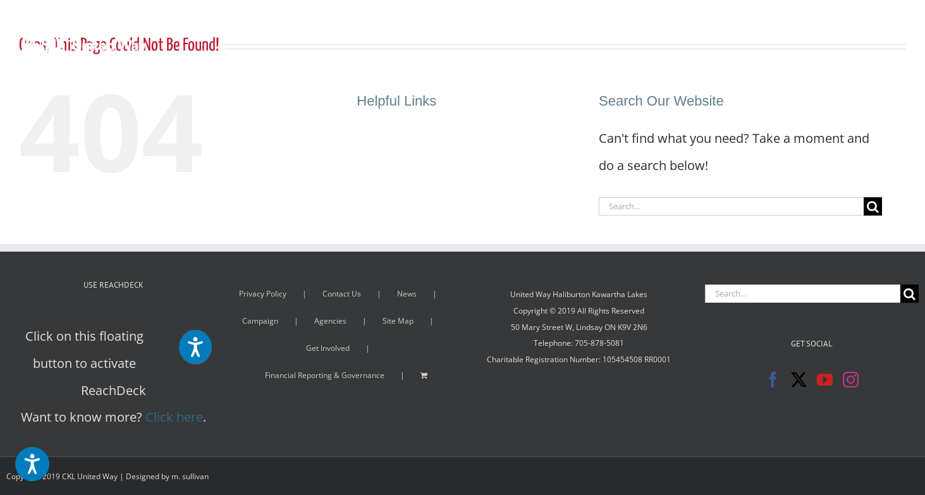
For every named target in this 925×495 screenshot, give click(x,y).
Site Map (398, 320)
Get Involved (328, 348)
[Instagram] (851, 380)
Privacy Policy (262, 293)
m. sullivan (190, 476)
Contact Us (341, 293)
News (407, 293)
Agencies (330, 320)
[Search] (873, 206)
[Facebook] (773, 380)
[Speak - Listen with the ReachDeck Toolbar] (32, 464)
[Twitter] (799, 380)
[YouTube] (825, 380)
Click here (174, 416)
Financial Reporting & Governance (324, 375)
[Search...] (731, 206)
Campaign (260, 320)
